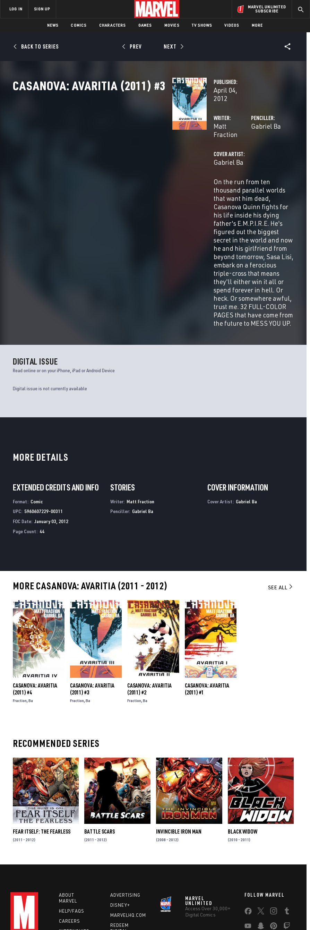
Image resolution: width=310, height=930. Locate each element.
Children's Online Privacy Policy (216, 911)
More (257, 25)
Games (145, 25)
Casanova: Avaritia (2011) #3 (92, 619)
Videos (231, 25)
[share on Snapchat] (260, 857)
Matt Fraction (121, 148)
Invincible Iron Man (178, 762)
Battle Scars (99, 762)
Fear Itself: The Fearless (41, 762)
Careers (69, 851)
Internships (74, 861)
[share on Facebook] (248, 843)
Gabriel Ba (210, 148)
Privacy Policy (62, 911)
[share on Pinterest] (273, 857)
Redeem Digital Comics (119, 861)
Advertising (125, 825)
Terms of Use (30, 911)
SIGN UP (42, 8)
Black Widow (242, 762)
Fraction (20, 631)
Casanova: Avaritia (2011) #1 (207, 619)
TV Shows (202, 25)
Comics (78, 25)
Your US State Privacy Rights (108, 911)
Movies (171, 25)
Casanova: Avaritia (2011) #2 (149, 619)
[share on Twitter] (260, 842)
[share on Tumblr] (286, 842)
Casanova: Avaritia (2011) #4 (35, 619)
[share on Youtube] (247, 857)
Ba (30, 631)
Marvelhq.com (128, 845)
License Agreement (270, 911)
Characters (112, 25)
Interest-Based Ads (136, 919)
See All (281, 517)
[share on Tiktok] (247, 872)
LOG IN (16, 8)
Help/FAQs (71, 841)
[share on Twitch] (286, 857)
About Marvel (68, 828)
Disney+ (120, 835)
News (53, 25)
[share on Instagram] (273, 842)
